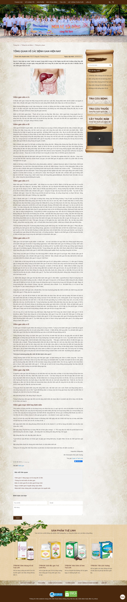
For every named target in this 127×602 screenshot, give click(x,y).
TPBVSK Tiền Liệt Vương (100, 566)
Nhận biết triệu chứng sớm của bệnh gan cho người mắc (32, 488)
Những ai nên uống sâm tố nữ (98, 88)
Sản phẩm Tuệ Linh (63, 530)
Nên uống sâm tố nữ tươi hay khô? (100, 79)
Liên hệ (104, 583)
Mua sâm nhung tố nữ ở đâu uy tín (100, 85)
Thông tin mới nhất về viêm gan (25, 480)
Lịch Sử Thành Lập (27, 583)
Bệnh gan (21, 465)
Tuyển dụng (70, 583)
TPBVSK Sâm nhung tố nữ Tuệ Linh (100, 75)
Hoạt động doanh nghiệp (88, 583)
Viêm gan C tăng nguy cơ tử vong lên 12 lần (29, 478)
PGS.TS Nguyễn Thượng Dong (39, 56)
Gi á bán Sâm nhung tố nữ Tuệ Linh (100, 82)
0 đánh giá (25, 462)
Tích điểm (41, 583)
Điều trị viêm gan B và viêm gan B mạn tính (29, 483)
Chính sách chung (55, 583)
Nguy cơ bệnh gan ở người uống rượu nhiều (28, 485)
